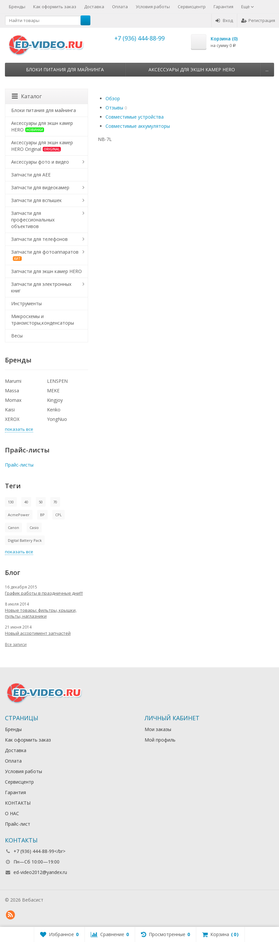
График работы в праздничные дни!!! (44, 593)
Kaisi (10, 409)
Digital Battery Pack (25, 540)
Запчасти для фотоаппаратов (45, 255)
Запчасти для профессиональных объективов (33, 219)
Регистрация (258, 20)
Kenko (53, 409)
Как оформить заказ (54, 7)
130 (11, 501)
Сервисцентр (192, 7)
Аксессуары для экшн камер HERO (192, 69)
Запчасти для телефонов (39, 239)
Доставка (94, 7)
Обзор (112, 98)
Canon (13, 527)
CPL (58, 514)
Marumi (13, 381)
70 (55, 501)
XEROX (12, 419)
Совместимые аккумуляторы (137, 126)
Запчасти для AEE (31, 175)
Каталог (27, 96)
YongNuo (57, 419)
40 (26, 501)
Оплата (120, 7)
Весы (17, 336)
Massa (12, 390)
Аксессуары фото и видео (40, 162)
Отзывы (114, 107)
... (267, 69)
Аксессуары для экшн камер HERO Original (42, 145)
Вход (224, 20)
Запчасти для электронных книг (41, 287)
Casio (34, 527)
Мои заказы (158, 729)
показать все (19, 429)
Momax (13, 400)
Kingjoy (55, 400)
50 (41, 501)
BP (42, 514)
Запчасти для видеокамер (40, 187)
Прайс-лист (17, 824)
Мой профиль (160, 740)
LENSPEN (57, 381)
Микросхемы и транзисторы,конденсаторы (42, 319)
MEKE (53, 390)
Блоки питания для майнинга (65, 69)
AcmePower (19, 514)
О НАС (12, 813)
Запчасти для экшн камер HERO (46, 271)
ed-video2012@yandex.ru (40, 872)
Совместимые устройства (134, 117)
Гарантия (223, 7)
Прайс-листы (19, 465)
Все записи (16, 644)
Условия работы (153, 7)
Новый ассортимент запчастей (38, 633)
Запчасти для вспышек (36, 200)
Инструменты (26, 303)
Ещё (247, 7)
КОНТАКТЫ (18, 803)
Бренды (17, 7)
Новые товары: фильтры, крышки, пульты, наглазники (41, 613)
